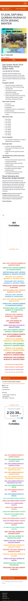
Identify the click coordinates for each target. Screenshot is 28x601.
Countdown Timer (14, 249)
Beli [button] (14, 60)
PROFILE (4, 595)
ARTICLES (4, 596)
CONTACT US (5, 598)
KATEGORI (6, 8)
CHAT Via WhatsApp (21, 8)
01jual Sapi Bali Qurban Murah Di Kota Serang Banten (13, 383)
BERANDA (5, 593)
